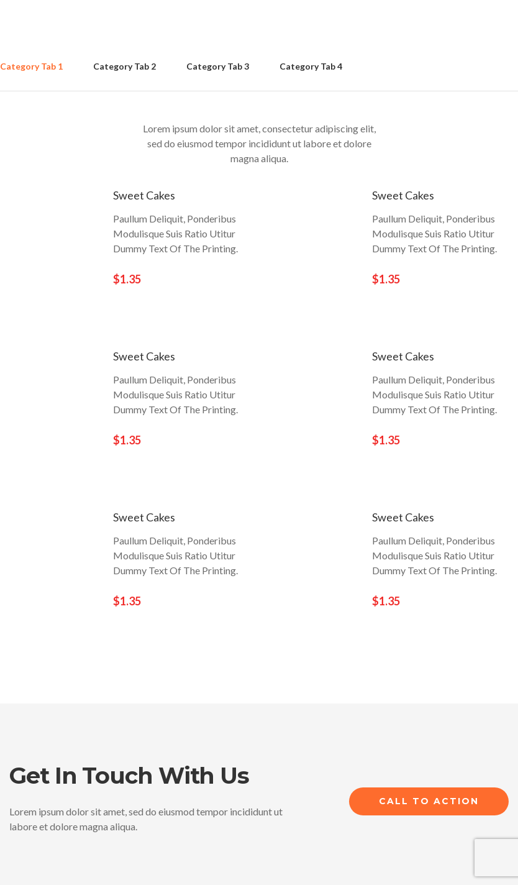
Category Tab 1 (31, 66)
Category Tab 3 (217, 66)
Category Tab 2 (124, 66)
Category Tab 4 (310, 66)
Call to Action (429, 801)
